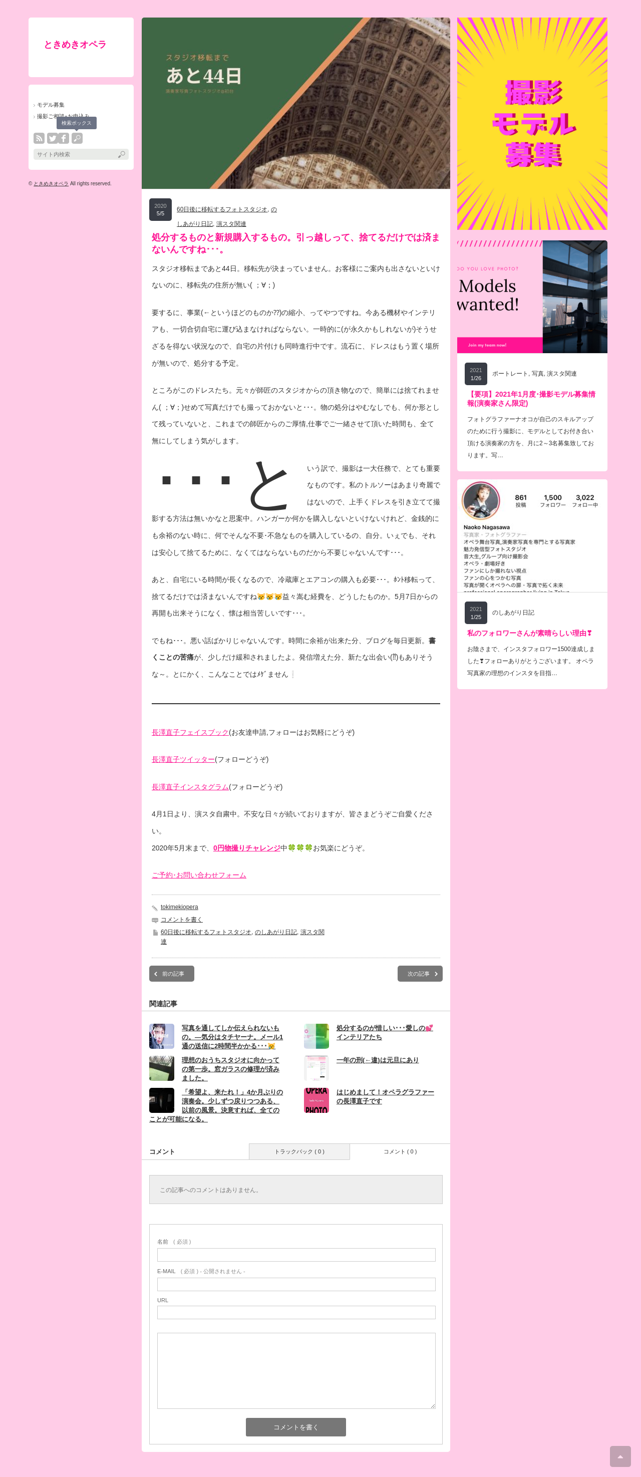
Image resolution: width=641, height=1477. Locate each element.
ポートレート (510, 373)
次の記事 (419, 974)
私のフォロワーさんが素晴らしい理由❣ (529, 633)
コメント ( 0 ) (400, 1151)
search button (77, 138)
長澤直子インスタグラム (190, 787)
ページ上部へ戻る (620, 1456)
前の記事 (173, 974)
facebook (63, 138)
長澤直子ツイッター (183, 759)
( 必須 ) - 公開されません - (201, 1271)
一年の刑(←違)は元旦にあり (378, 1060)
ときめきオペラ (75, 45)
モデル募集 (51, 105)
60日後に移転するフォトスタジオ (222, 209)
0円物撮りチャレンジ (246, 848)
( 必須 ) (174, 1242)
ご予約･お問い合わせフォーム (199, 875)
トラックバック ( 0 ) (299, 1151)
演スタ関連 (231, 223)
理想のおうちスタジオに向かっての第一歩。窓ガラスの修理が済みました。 (230, 1069)
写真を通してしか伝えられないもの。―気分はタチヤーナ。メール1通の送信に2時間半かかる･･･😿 (232, 1037)
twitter (52, 138)
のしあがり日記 (276, 932)
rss (39, 138)
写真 (538, 373)
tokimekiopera (179, 907)
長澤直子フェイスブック (190, 732)
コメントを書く (182, 919)
